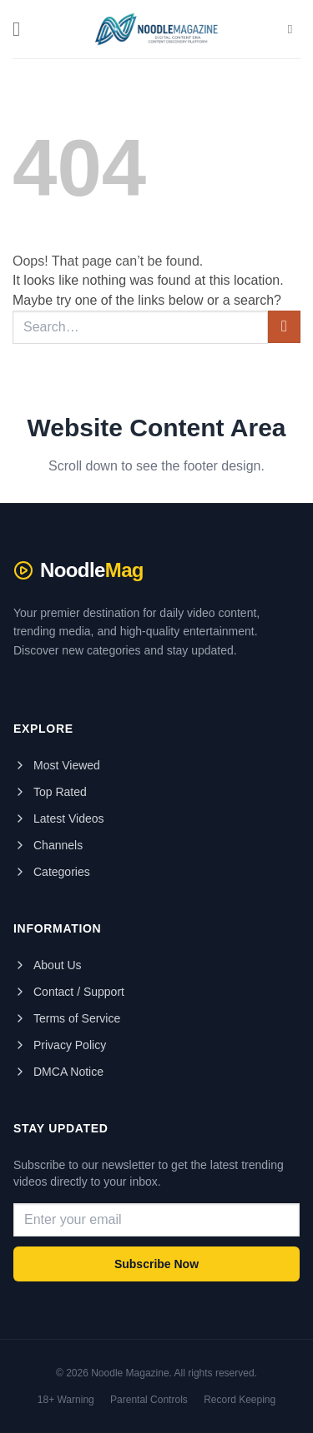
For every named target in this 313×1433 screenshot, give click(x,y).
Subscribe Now (156, 1264)
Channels (48, 845)
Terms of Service (66, 1018)
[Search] (294, 29)
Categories (51, 871)
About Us (47, 965)
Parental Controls (149, 1400)
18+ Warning (66, 1400)
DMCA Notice (58, 1071)
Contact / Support (68, 991)
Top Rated (50, 792)
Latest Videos (58, 818)
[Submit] (284, 327)
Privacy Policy (59, 1045)
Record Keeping (239, 1400)
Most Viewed (56, 765)
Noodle (78, 570)
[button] (23, 28)
